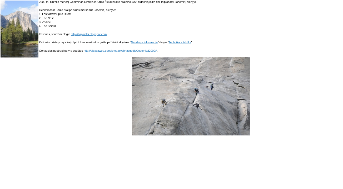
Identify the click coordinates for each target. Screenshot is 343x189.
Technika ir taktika (180, 42)
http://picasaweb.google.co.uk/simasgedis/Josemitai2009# (120, 50)
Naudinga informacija (144, 42)
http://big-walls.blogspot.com (89, 34)
